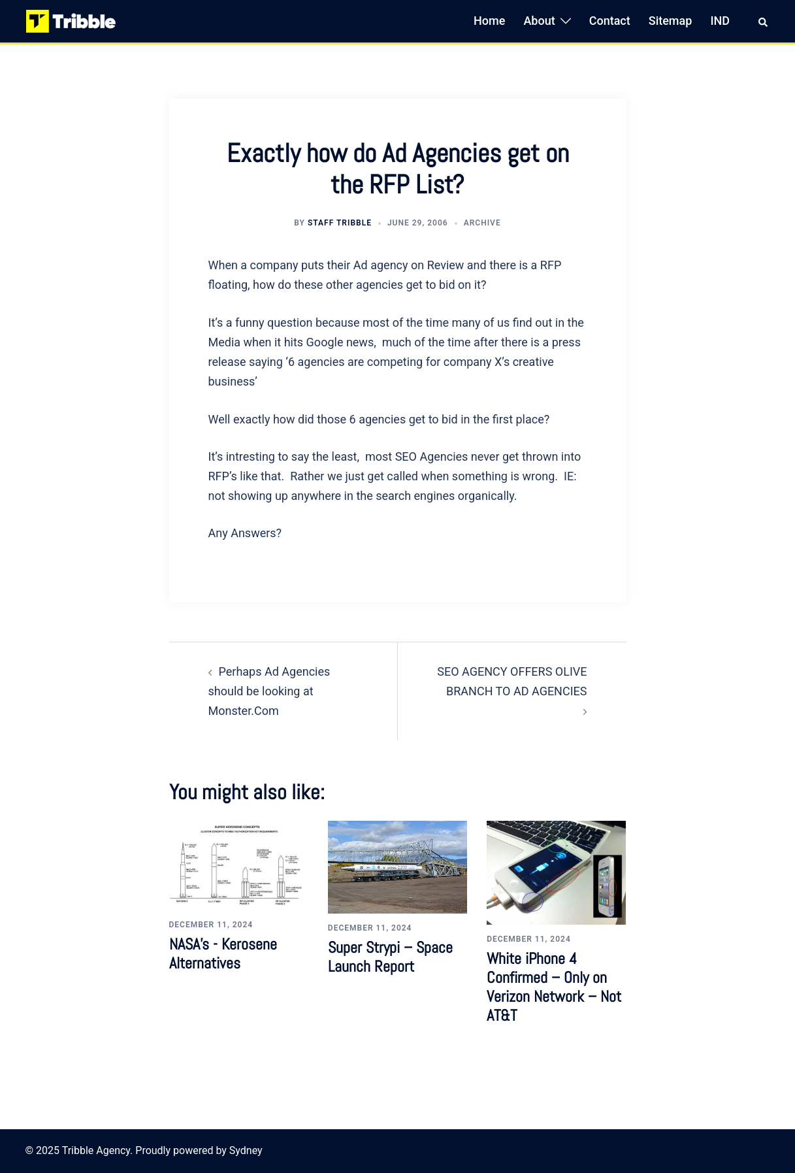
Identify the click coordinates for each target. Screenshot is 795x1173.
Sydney (246, 1150)
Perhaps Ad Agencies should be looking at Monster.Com (269, 691)
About (539, 20)
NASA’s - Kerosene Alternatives (223, 953)
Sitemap (670, 20)
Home (489, 20)
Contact (609, 20)
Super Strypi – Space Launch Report (390, 956)
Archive (482, 222)
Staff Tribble (340, 222)
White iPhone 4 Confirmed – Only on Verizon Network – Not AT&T (554, 986)
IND (720, 20)
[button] (763, 21)
